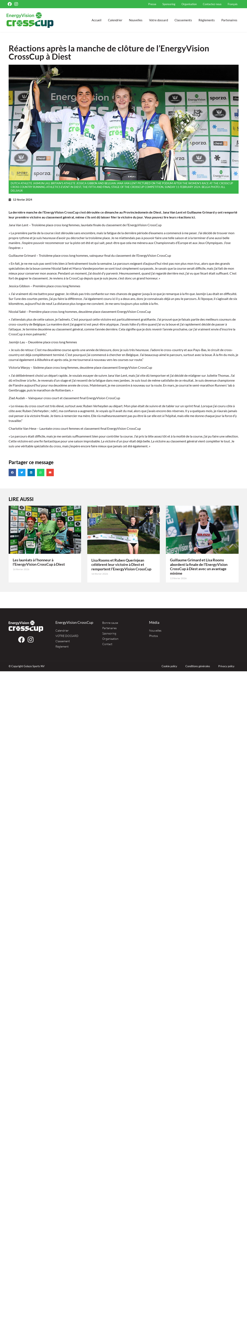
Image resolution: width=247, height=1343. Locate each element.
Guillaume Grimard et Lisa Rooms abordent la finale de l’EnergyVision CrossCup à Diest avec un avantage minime (198, 566)
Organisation (189, 4)
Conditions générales (197, 666)
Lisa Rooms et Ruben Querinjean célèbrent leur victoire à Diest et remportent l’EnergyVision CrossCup (121, 564)
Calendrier (115, 20)
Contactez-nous (212, 4)
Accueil (96, 20)
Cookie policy (169, 666)
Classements (183, 20)
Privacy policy (226, 666)
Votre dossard (158, 20)
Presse (152, 4)
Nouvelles (135, 20)
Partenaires (229, 20)
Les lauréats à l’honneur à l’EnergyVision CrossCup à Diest (39, 562)
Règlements (207, 20)
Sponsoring (168, 4)
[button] (12, 472)
